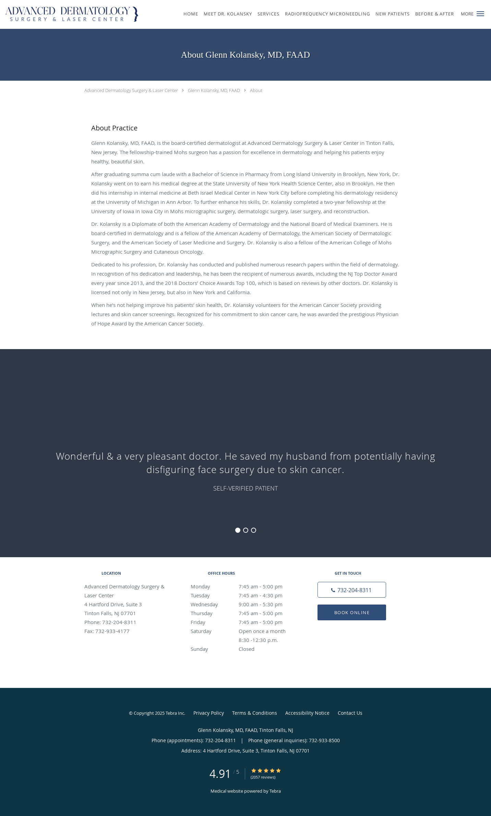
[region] (245, 446)
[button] (480, 13)
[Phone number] (352, 590)
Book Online (352, 612)
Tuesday (244, 595)
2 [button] (246, 530)
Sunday (244, 648)
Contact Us (350, 713)
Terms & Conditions (254, 713)
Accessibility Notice (307, 713)
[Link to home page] (70, 14)
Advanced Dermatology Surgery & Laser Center (131, 90)
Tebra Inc (175, 713)
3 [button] (253, 530)
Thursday (244, 613)
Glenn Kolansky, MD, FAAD (214, 90)
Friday (244, 622)
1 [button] (238, 530)
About (256, 90)
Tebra (275, 791)
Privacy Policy (208, 713)
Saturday (244, 631)
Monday (244, 586)
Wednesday (244, 604)
